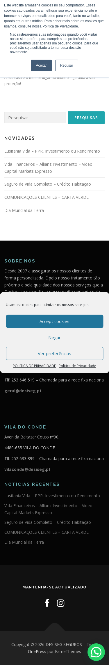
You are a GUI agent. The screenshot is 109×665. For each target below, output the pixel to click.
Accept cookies (54, 321)
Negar (54, 337)
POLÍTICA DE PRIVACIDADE (34, 365)
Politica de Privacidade (77, 365)
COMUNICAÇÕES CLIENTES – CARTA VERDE (46, 197)
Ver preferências (54, 353)
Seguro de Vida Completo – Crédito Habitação (47, 184)
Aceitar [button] (41, 65)
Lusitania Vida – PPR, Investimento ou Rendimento (52, 151)
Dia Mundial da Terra (24, 210)
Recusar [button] (66, 65)
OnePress (37, 651)
